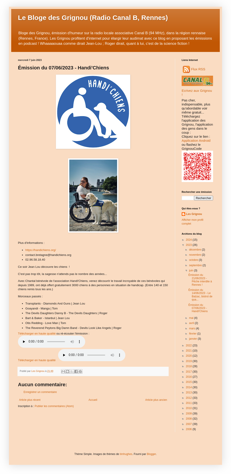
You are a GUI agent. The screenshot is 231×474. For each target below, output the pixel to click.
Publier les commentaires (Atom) (54, 406)
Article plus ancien (156, 399)
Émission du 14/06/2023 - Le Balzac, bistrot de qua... (200, 294)
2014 (189, 387)
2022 (189, 345)
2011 (189, 403)
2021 (189, 350)
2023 (189, 245)
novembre (195, 254)
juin (191, 270)
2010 (189, 408)
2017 (189, 371)
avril (192, 323)
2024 (189, 239)
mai (191, 318)
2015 (189, 382)
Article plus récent (29, 399)
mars (192, 328)
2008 (189, 418)
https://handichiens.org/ (40, 250)
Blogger (151, 454)
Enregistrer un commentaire (40, 392)
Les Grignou (194, 214)
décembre (195, 249)
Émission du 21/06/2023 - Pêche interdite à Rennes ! (200, 279)
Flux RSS (194, 69)
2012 (189, 397)
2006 (189, 429)
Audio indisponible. (91, 355)
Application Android (196, 140)
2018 (189, 366)
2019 (189, 361)
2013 (189, 392)
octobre (194, 260)
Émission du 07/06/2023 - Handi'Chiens (198, 308)
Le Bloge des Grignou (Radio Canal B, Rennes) (93, 17)
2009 (189, 413)
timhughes (126, 454)
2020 (189, 355)
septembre (196, 265)
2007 (189, 424)
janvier (193, 338)
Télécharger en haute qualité (37, 333)
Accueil (93, 399)
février (193, 333)
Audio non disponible (51, 342)
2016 (189, 376)
